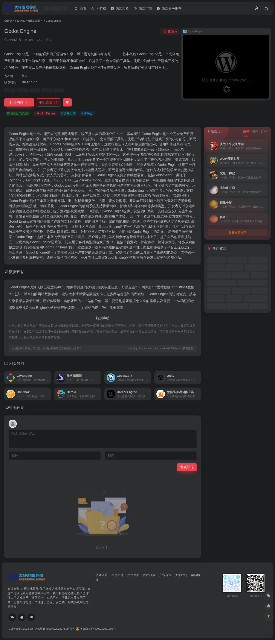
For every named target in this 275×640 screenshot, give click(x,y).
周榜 (255, 132)
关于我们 (181, 575)
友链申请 (118, 575)
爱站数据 (164, 287)
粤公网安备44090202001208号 (96, 628)
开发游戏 (20, 20)
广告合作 (165, 575)
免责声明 (133, 575)
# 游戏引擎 (68, 113)
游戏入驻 (102, 575)
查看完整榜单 (237, 232)
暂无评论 (16, 408)
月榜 (264, 132)
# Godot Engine (45, 113)
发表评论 (187, 467)
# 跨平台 (87, 113)
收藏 (170, 31)
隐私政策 (149, 575)
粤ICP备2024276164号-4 (60, 628)
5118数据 (143, 287)
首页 (9, 20)
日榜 (246, 132)
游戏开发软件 (35, 20)
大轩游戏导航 (37, 628)
